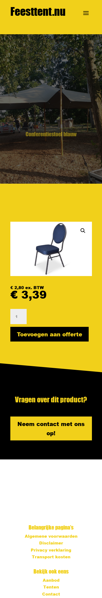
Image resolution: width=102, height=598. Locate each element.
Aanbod (51, 580)
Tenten (51, 587)
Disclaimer (51, 543)
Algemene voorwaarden (51, 536)
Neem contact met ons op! (51, 428)
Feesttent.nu (38, 11)
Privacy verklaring (51, 550)
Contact (51, 594)
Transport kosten (51, 557)
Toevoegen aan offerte (49, 334)
